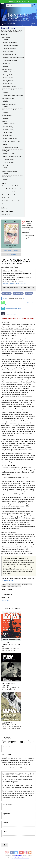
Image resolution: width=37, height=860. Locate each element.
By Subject (4, 34)
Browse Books (7, 28)
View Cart (4, 298)
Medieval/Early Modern (10, 138)
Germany (5, 204)
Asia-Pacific (15, 186)
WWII (5, 144)
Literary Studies (8, 81)
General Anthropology (9, 42)
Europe (4, 195)
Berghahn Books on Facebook (12, 852)
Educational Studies (8, 98)
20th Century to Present (10, 147)
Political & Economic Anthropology (13, 57)
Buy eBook (29, 293)
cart (34, 28)
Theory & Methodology (10, 60)
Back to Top (5, 600)
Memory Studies (8, 136)
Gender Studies (7, 115)
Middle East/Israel (7, 189)
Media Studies (7, 84)
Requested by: (7, 805)
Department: (7, 813)
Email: (5, 831)
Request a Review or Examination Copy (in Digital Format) (18, 303)
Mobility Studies (7, 151)
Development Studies (8, 90)
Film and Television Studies (13, 584)
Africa (3, 186)
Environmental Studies (9, 104)
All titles (5, 39)
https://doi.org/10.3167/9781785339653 (14, 283)
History (4, 121)
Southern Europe (7, 198)
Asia (8, 186)
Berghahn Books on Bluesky (16, 852)
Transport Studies (8, 159)
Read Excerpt (11, 254)
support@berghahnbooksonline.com (20, 857)
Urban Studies (6, 177)
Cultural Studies (7, 69)
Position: (5, 822)
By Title (15, 31)
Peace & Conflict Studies (9, 171)
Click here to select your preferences (28, 237)
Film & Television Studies (9, 110)
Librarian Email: (8, 747)
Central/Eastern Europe (9, 201)
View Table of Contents (11, 250)
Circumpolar (18, 189)
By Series (4, 208)
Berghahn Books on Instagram (25, 852)
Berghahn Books (18, 855)
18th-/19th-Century (9, 141)
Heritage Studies (8, 75)
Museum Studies (8, 78)
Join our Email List (8, 24)
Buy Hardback (6, 293)
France (20, 201)
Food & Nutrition (8, 51)
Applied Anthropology (9, 48)
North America (6, 192)
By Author (4, 31)
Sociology (5, 165)
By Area (3, 183)
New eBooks (5, 215)
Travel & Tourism (8, 162)
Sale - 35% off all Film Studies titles (18, 1)
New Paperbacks (7, 211)
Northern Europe (13, 195)
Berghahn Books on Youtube (21, 852)
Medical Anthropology (9, 54)
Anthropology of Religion (10, 45)
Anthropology (6, 37)
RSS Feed (29, 852)
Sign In (33, 23)
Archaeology (6, 63)
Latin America (16, 192)
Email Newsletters (7, 852)
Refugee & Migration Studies (12, 156)
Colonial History (8, 127)
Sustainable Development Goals (13, 95)
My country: (28, 26)
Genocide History (8, 130)
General (12, 72)
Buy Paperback (18, 293)
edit (23, 298)
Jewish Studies (7, 133)
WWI (18, 141)
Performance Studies (9, 87)
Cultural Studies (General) (14, 586)
